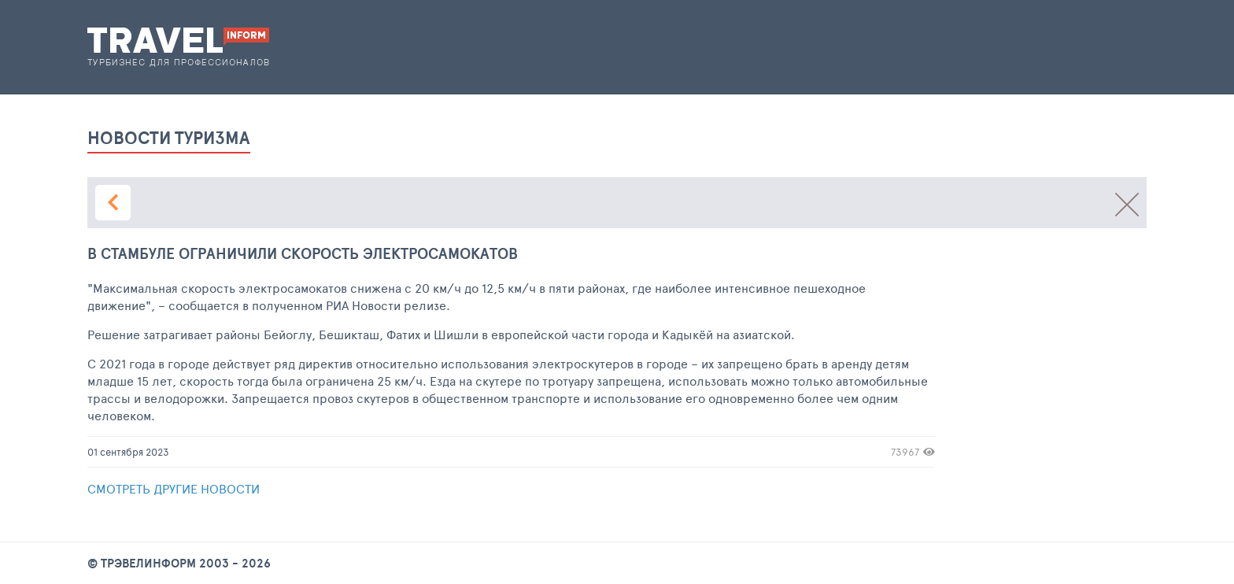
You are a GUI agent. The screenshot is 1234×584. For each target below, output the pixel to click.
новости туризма (168, 140)
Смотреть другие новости (173, 488)
